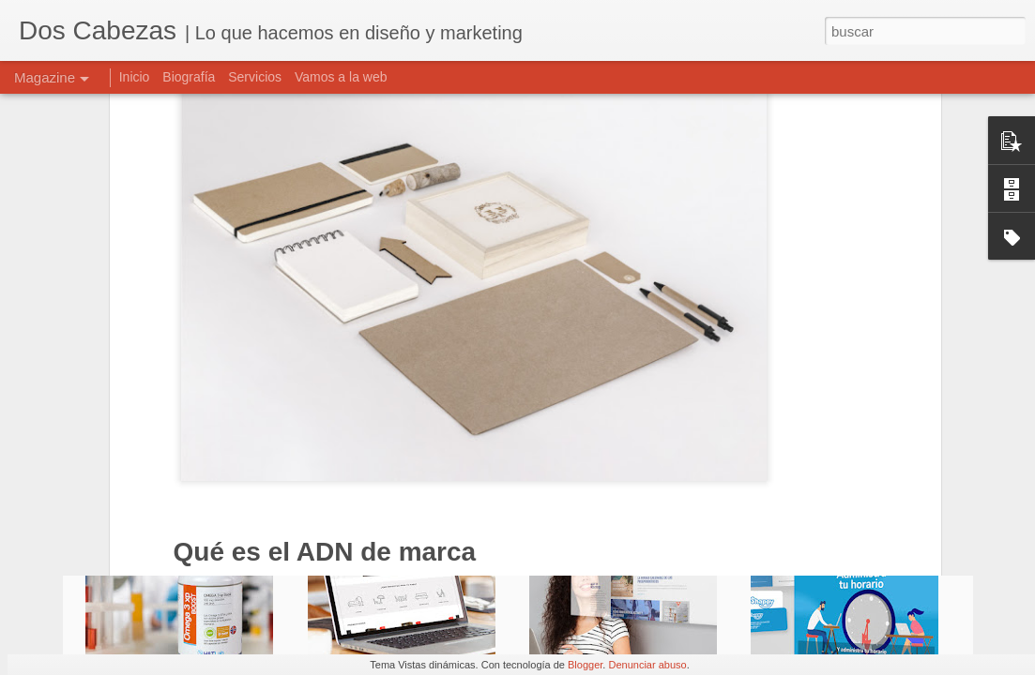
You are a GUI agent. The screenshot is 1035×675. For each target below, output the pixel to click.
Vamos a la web (341, 76)
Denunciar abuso (647, 664)
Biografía (188, 76)
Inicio (134, 76)
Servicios (255, 76)
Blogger (585, 664)
